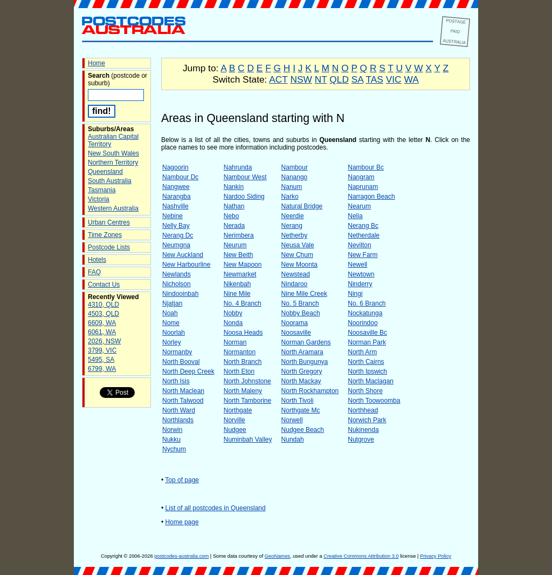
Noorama (294, 323)
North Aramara (302, 352)
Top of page (182, 480)
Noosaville (296, 332)
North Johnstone (247, 381)
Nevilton (359, 245)
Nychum (174, 449)
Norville (234, 420)
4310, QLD (103, 304)
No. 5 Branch (300, 303)
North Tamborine (248, 400)
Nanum (291, 187)
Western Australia (113, 208)
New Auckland (182, 255)
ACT (278, 79)
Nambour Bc (366, 167)
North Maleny (243, 391)
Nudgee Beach (302, 430)
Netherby (294, 235)
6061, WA (102, 332)
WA (411, 79)
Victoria (98, 199)
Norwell (292, 420)
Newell (357, 264)
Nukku (171, 439)
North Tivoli (297, 400)
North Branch (243, 362)
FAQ (94, 272)
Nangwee (176, 187)
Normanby (177, 352)
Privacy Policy (435, 556)
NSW (301, 79)
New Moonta (299, 264)
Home (96, 63)
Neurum (235, 245)
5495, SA (101, 359)
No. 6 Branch (366, 303)
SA (357, 79)
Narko (290, 196)
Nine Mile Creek (304, 293)
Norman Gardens (306, 342)
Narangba (176, 196)
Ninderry (360, 284)
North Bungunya (304, 362)
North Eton (239, 371)
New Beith (238, 255)
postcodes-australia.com (181, 556)
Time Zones (105, 235)
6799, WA (102, 369)
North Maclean (183, 391)
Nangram (361, 177)
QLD (339, 79)
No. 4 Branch (242, 303)
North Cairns (366, 362)
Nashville (175, 206)
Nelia (355, 216)
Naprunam (363, 187)
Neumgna (176, 245)
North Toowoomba (374, 400)
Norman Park (367, 342)
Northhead (363, 410)
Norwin (172, 430)
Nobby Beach (300, 313)
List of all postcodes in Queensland (215, 508)
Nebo (231, 216)
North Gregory (301, 371)
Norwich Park (367, 420)
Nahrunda (238, 167)
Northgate (238, 410)
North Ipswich (367, 371)
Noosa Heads (243, 332)
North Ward (178, 410)
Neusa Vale (297, 245)
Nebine (172, 216)
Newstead (295, 274)
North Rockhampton (310, 391)
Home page (182, 522)
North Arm (362, 352)
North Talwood (183, 400)
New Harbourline (186, 264)
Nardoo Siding (244, 196)
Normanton (240, 352)
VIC (394, 79)
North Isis (176, 381)
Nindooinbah (180, 293)
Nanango (294, 177)
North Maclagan (371, 381)
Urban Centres (109, 222)
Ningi (355, 293)
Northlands (178, 420)
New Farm (362, 255)
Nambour (294, 167)
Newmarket (240, 274)
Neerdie (292, 216)
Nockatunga (365, 313)
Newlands (176, 274)
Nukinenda (363, 430)
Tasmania (101, 190)
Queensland (105, 171)
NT (321, 79)
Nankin (234, 187)
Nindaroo (294, 284)
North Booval (180, 362)
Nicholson (176, 284)
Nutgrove (361, 439)
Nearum (359, 206)
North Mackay (301, 381)
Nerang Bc (363, 225)
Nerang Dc (177, 235)
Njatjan (172, 303)
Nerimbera (239, 235)
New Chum (297, 255)
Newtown (361, 274)
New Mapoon (243, 264)
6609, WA (102, 323)
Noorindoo (362, 323)
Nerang (291, 225)
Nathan (234, 206)
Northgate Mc (300, 410)
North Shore (365, 391)
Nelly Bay (176, 225)
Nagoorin (175, 167)
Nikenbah (237, 284)
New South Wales (113, 153)
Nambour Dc (180, 177)
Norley (171, 342)
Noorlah (173, 332)
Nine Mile (237, 293)
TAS (374, 79)
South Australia (110, 181)
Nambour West (245, 177)
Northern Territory (113, 162)
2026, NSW (104, 341)
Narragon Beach (371, 196)
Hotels (97, 259)
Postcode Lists (109, 247)
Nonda (233, 323)
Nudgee (235, 430)
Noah (170, 313)
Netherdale (364, 235)
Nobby (233, 313)
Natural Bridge (302, 206)
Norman (235, 342)
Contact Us (104, 284)
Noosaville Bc (367, 332)
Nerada (234, 225)
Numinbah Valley (248, 439)
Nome (171, 323)
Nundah (292, 439)
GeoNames (277, 556)
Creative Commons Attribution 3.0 (360, 556)
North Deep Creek (188, 371)
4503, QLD (103, 313)
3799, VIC (102, 350)
